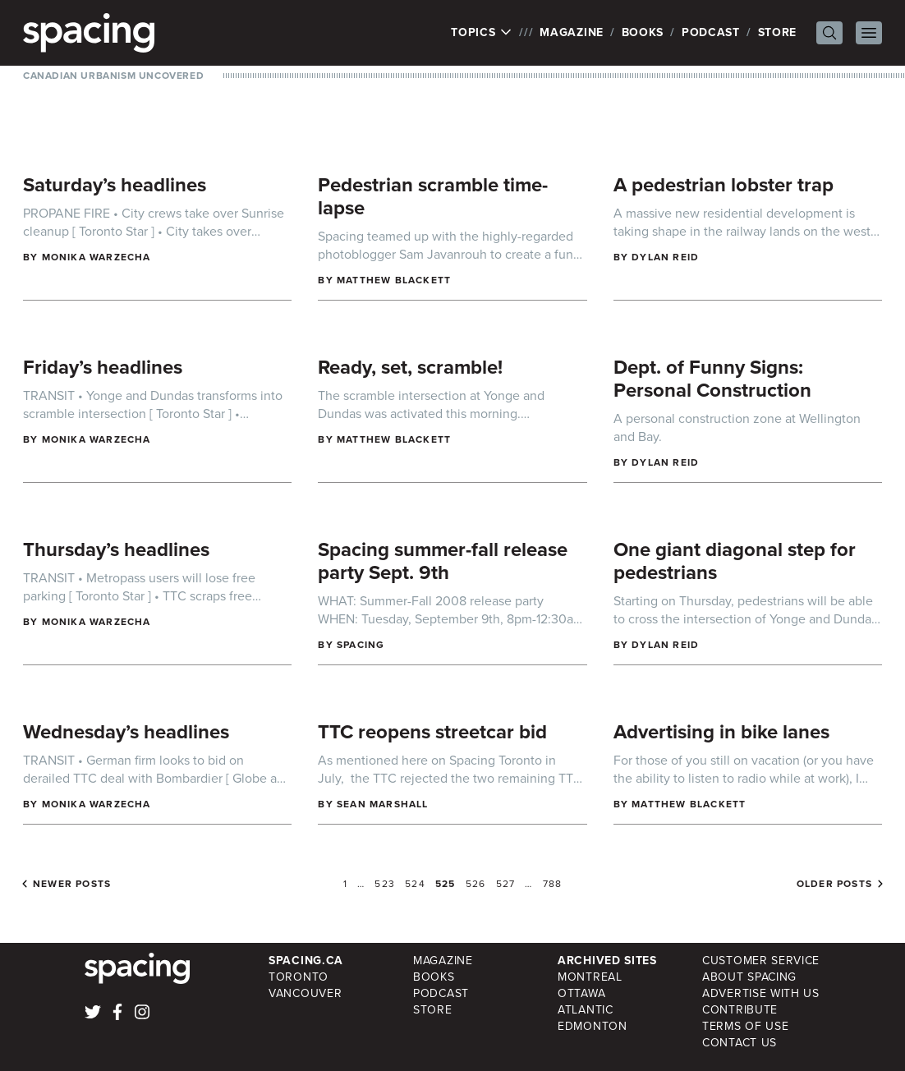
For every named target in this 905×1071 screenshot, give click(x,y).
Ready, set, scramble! (410, 367)
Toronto (298, 977)
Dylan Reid (665, 257)
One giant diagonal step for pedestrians (734, 561)
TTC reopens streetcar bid (432, 732)
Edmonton (592, 1026)
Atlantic (585, 1009)
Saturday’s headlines (114, 185)
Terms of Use (745, 1026)
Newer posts (72, 883)
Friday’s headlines (102, 367)
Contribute (740, 1009)
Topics (481, 33)
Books (643, 32)
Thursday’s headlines (116, 549)
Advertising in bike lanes (721, 732)
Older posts (834, 883)
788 (553, 883)
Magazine (572, 32)
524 (415, 883)
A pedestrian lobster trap (723, 185)
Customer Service (761, 960)
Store (777, 32)
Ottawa (581, 993)
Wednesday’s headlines (126, 732)
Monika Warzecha (96, 257)
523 (384, 883)
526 (476, 883)
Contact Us (739, 1042)
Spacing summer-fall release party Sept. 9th (442, 561)
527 (506, 883)
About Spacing (749, 977)
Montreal (590, 977)
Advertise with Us (761, 993)
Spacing (360, 644)
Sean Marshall (383, 804)
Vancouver (305, 993)
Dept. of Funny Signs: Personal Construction (712, 378)
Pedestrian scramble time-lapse (433, 196)
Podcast (711, 32)
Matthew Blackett (394, 280)
